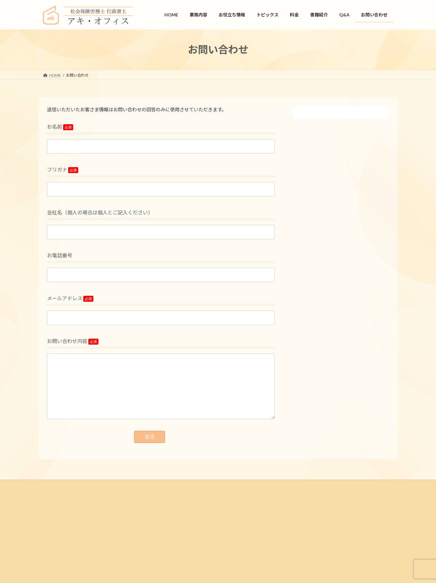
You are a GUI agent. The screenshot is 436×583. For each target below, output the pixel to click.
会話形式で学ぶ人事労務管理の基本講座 (341, 243)
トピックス (312, 286)
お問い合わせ (111, 498)
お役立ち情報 (314, 158)
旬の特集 (310, 257)
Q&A (306, 313)
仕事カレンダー (316, 186)
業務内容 (310, 144)
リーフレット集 (316, 215)
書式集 (308, 172)
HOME (308, 130)
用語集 (308, 200)
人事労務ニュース (318, 228)
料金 (305, 271)
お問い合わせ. (338, 527)
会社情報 (80, 498)
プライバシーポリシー (154, 498)
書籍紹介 (310, 299)
